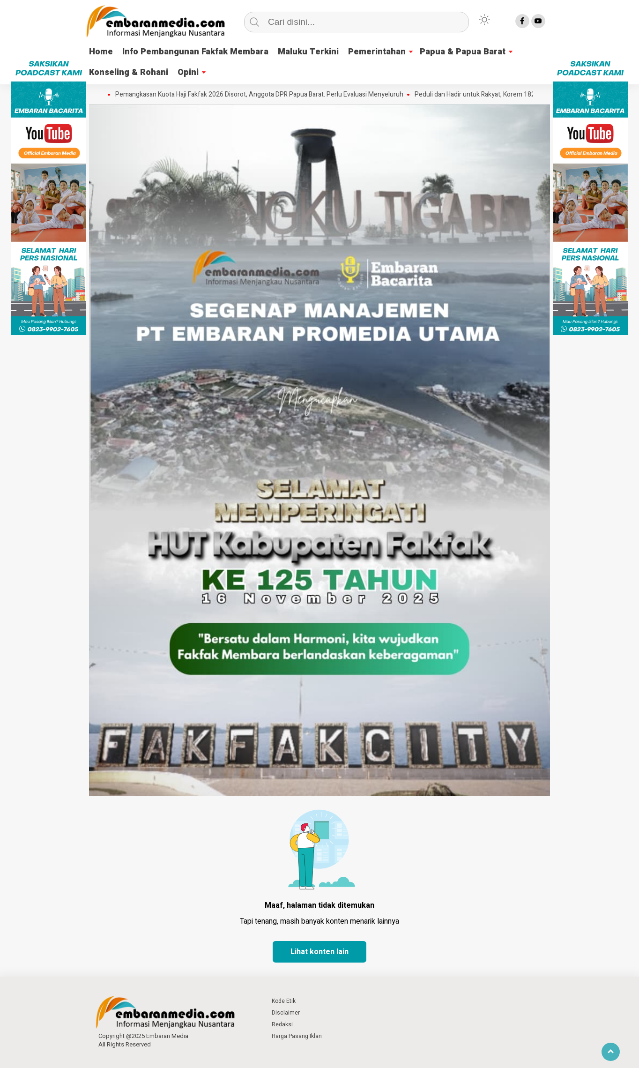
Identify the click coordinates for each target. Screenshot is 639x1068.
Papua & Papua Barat (462, 51)
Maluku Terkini (308, 51)
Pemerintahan (377, 51)
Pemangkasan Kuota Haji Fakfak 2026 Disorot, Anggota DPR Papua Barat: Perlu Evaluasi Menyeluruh (262, 94)
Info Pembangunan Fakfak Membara (195, 51)
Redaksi (282, 1024)
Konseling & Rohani (128, 72)
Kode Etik (284, 1001)
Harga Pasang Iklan (297, 1036)
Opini (188, 72)
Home (101, 51)
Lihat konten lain (319, 951)
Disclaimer (286, 1012)
